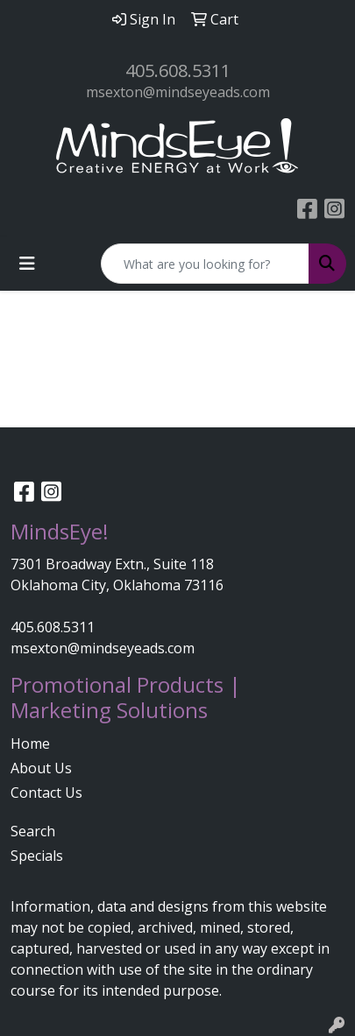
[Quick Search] (205, 263)
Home (30, 743)
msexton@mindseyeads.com (178, 92)
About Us (41, 768)
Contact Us (46, 792)
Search (33, 831)
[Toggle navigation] (27, 263)
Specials (37, 855)
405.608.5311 (178, 70)
